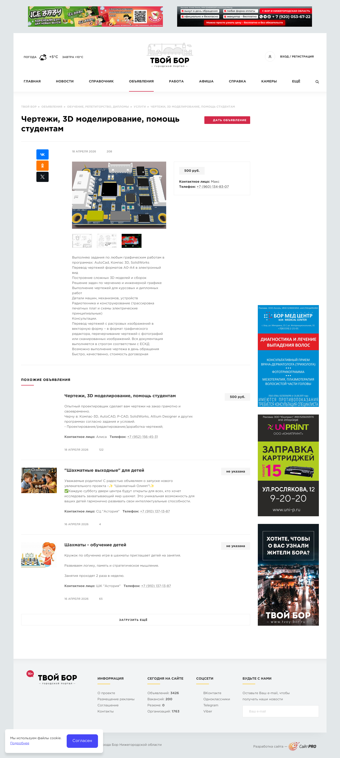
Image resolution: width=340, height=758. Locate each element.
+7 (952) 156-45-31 (142, 437)
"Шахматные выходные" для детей (104, 471)
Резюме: (156, 705)
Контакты (105, 711)
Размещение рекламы (116, 699)
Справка (237, 81)
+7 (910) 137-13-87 (155, 511)
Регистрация (303, 56)
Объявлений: (163, 693)
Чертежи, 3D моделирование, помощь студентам (120, 396)
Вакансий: (159, 699)
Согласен (82, 741)
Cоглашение (108, 705)
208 (109, 151)
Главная (32, 81)
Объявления (141, 81)
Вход (284, 56)
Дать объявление (227, 120)
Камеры (269, 81)
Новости (65, 81)
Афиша (206, 81)
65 (101, 599)
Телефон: (187, 187)
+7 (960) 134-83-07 (213, 187)
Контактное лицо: (194, 182)
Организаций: (163, 711)
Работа (176, 81)
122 (101, 450)
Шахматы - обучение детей (95, 545)
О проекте (106, 693)
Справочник (101, 81)
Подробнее (19, 743)
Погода (30, 57)
